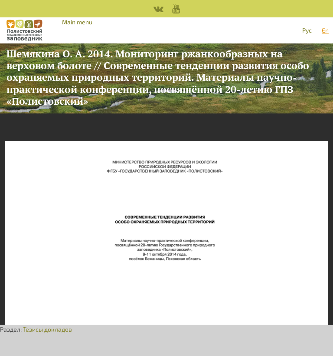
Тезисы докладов (47, 329)
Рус (307, 30)
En (325, 30)
